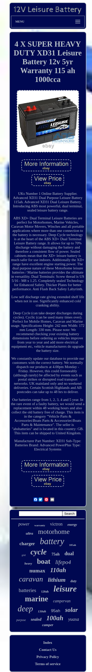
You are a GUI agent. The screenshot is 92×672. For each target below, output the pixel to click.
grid (24, 555)
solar (71, 609)
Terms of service (47, 664)
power (23, 524)
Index (47, 643)
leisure (65, 588)
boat (44, 561)
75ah (56, 554)
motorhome (54, 531)
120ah (45, 591)
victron (56, 524)
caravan (31, 579)
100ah (54, 618)
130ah (42, 611)
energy (72, 525)
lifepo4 (63, 562)
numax (37, 570)
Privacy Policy (47, 657)
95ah (55, 610)
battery (52, 541)
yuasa (73, 619)
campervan (61, 601)
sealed (36, 619)
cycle (38, 551)
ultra (29, 533)
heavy (28, 563)
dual (69, 553)
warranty (39, 525)
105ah (72, 544)
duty (73, 581)
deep (25, 608)
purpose (21, 620)
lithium (57, 580)
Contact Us (47, 650)
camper (47, 625)
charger (27, 543)
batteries (27, 590)
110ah (58, 570)
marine (36, 598)
